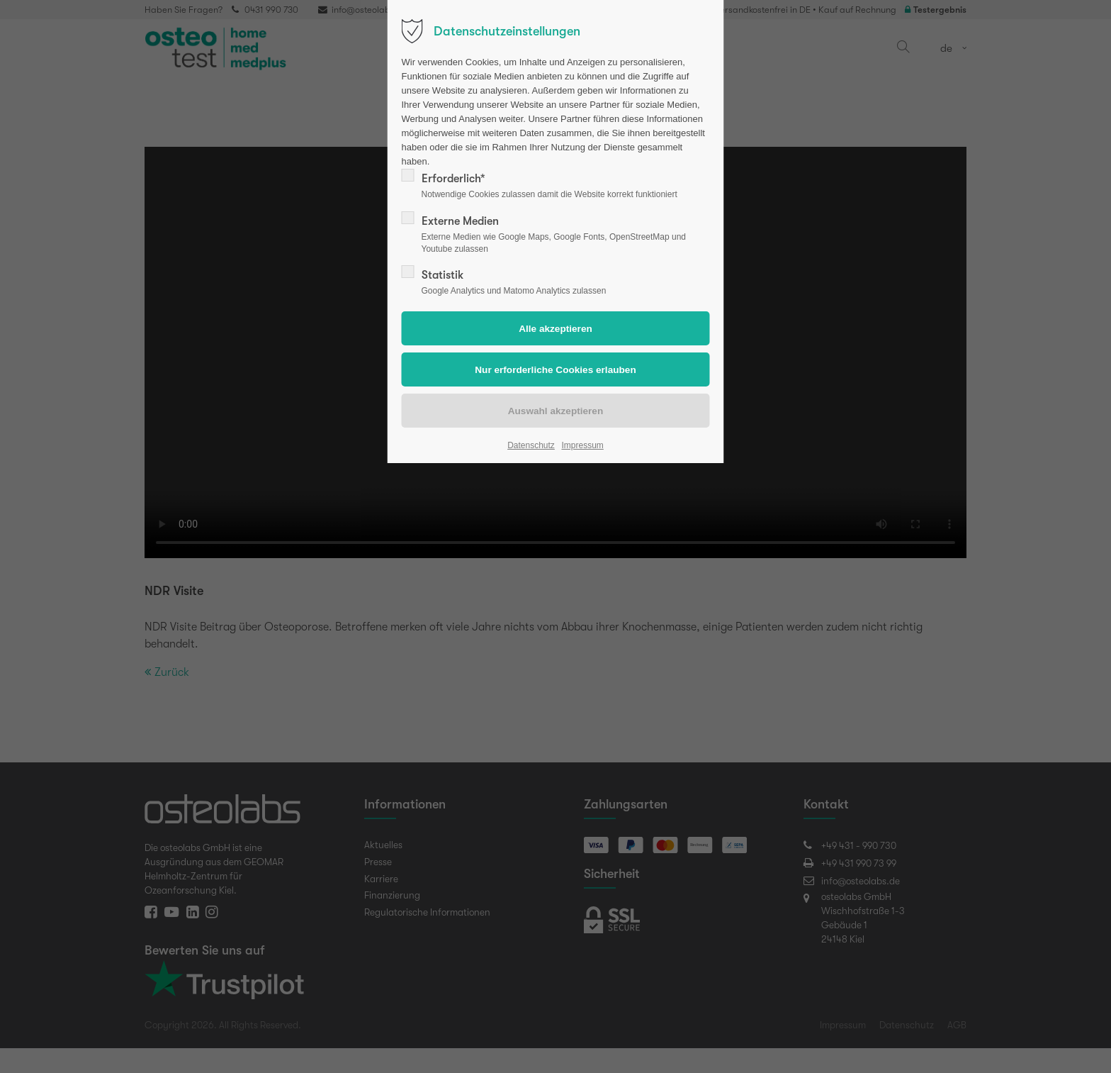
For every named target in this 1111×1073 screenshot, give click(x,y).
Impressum (582, 445)
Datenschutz (531, 445)
